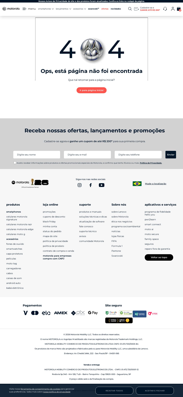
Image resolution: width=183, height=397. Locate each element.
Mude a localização (155, 183)
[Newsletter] (147, 8)
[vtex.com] (153, 314)
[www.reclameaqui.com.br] (126, 314)
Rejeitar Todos (114, 391)
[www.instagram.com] (79, 185)
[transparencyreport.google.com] (112, 314)
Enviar (170, 154)
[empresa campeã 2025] (119, 320)
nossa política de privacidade (56, 392)
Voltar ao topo (159, 257)
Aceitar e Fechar (155, 391)
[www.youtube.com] (101, 185)
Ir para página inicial (91, 90)
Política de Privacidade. (151, 163)
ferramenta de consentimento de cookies (40, 389)
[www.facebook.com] (90, 185)
